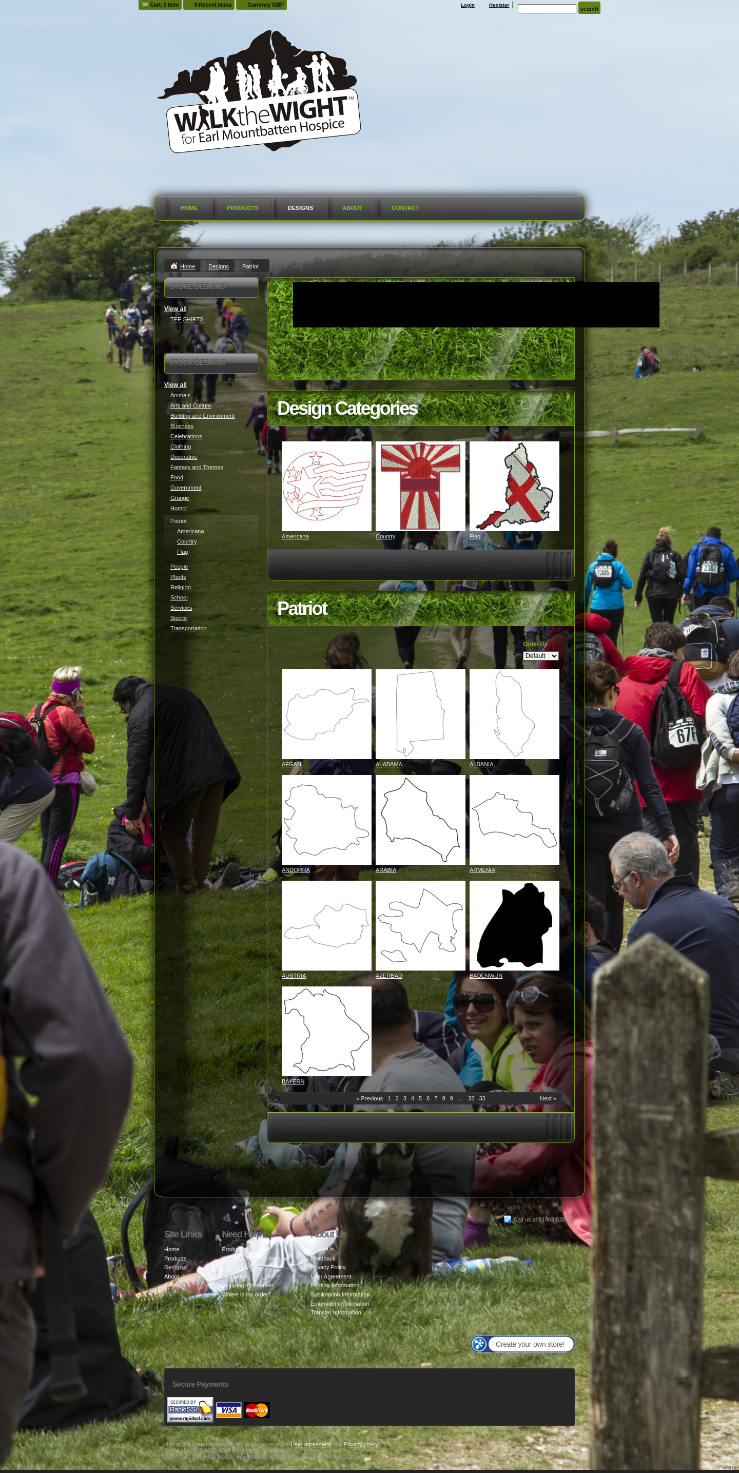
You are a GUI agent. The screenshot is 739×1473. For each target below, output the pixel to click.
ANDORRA (296, 870)
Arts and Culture (190, 405)
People (179, 567)
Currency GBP (265, 5)
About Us (322, 1249)
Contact (405, 208)
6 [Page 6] (428, 1098)
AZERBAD (389, 976)
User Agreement (330, 1276)
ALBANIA (481, 764)
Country (386, 536)
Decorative (184, 457)
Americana (295, 536)
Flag (475, 536)
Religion (180, 587)
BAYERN (293, 1081)
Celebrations (186, 436)
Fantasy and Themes (196, 467)
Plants (178, 577)
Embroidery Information (339, 1304)
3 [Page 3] (404, 1098)
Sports (178, 618)
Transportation (188, 628)
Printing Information (334, 1285)
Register (499, 5)
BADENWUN (486, 976)
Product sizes (239, 1249)
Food (176, 477)
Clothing (180, 446)
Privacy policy (361, 1444)
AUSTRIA (294, 976)
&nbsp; (327, 486)
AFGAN (291, 764)
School (179, 597)
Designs (301, 208)
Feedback (322, 1258)
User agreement (310, 1444)
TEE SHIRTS (187, 319)
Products (243, 208)
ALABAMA (389, 764)
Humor (178, 508)
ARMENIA (482, 870)
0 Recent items (213, 5)
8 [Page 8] (443, 1098)
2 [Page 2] (397, 1098)
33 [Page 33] (482, 1098)
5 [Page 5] (420, 1098)
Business (181, 426)
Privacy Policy (327, 1267)
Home (189, 208)
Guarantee (235, 1276)
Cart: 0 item (164, 5)
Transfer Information (335, 1312)
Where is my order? (246, 1294)
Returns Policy (240, 1267)
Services (181, 608)
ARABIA (386, 870)
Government (186, 487)
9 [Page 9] (451, 1098)
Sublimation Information (340, 1294)
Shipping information (247, 1285)
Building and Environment (202, 416)
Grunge (179, 498)
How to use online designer (256, 1258)
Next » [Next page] (548, 1098)
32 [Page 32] (471, 1098)
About (352, 208)
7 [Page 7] (435, 1098)
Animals (180, 395)
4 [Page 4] (412, 1098)
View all (175, 309)
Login (468, 5)
